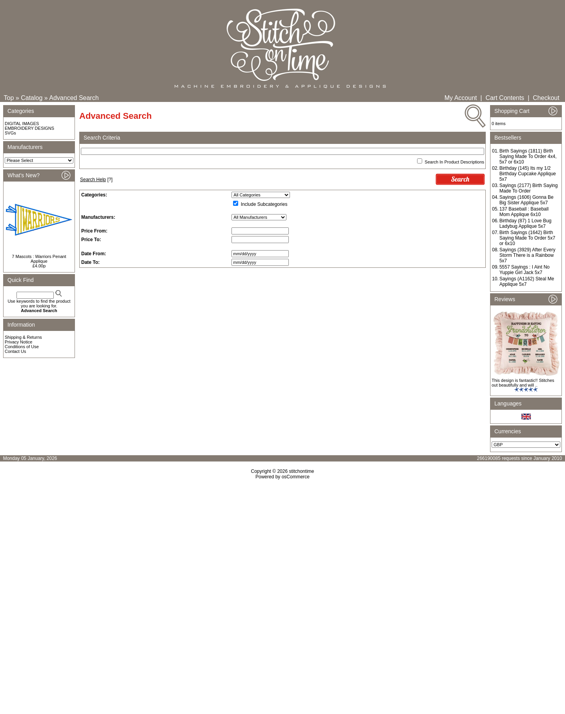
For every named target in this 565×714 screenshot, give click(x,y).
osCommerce (296, 477)
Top (9, 97)
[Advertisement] (282, 547)
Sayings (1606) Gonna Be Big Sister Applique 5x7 (526, 199)
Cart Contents (504, 97)
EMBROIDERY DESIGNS (29, 128)
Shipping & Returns (23, 337)
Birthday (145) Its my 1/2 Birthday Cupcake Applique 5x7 (527, 173)
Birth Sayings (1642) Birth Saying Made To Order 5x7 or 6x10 (527, 238)
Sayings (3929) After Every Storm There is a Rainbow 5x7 (527, 255)
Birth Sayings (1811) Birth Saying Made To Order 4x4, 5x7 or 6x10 (528, 156)
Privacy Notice (18, 342)
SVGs (10, 133)
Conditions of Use (22, 346)
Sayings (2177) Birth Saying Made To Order (528, 188)
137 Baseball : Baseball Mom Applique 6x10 (524, 211)
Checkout (546, 97)
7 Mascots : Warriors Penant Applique (39, 258)
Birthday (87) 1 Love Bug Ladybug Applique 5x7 (525, 223)
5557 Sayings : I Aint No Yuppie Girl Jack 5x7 (524, 269)
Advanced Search (73, 97)
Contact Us (15, 351)
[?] (96, 179)
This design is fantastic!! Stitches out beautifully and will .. (523, 382)
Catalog (31, 97)
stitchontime (301, 471)
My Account (461, 97)
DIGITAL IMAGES (22, 123)
